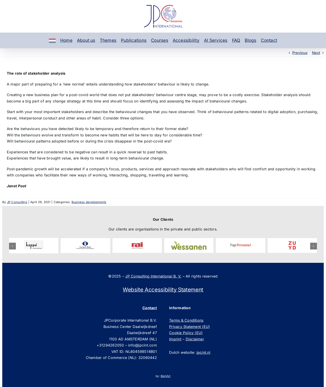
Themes (108, 40)
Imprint (175, 339)
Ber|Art (165, 376)
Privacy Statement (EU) (189, 326)
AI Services (216, 40)
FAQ (236, 40)
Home (66, 40)
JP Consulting (17, 202)
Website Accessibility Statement (163, 289)
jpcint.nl (203, 352)
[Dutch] (52, 40)
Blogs (250, 40)
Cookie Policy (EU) (186, 332)
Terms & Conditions (186, 320)
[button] (12, 246)
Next (316, 52)
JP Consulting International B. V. (153, 276)
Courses (159, 40)
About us (86, 40)
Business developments (89, 202)
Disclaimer (195, 339)
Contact (269, 40)
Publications (133, 40)
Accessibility (186, 40)
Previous (299, 52)
